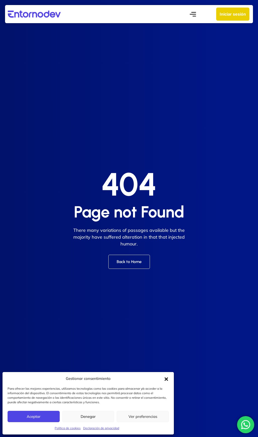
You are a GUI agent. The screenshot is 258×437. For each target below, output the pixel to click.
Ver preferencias (142, 416)
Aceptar (34, 416)
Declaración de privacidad (101, 428)
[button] (166, 378)
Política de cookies (68, 428)
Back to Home (129, 261)
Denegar (88, 416)
